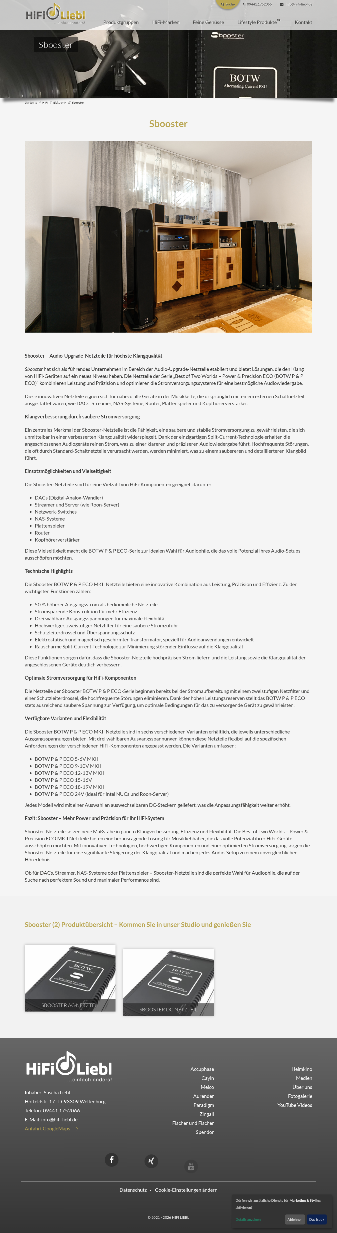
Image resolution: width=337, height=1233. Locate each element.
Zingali (207, 1114)
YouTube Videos (295, 1105)
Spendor (205, 1132)
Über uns (302, 1087)
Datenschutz (133, 1190)
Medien (304, 1078)
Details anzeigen (248, 1219)
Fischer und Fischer (193, 1123)
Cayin (208, 1078)
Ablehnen (295, 1219)
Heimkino (302, 1069)
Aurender (203, 1096)
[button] (121, 22)
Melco (207, 1087)
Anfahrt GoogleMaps (47, 1128)
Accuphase (202, 1069)
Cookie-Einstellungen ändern (186, 1190)
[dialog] (282, 1211)
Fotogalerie (300, 1096)
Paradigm (204, 1105)
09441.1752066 (61, 1110)
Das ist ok (316, 1219)
